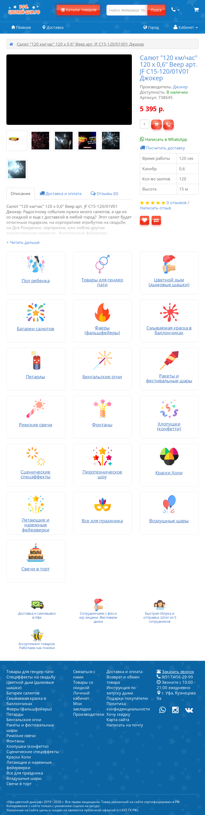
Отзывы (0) (104, 193)
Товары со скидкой (83, 684)
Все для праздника (24, 773)
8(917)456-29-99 (175, 676)
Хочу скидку (118, 714)
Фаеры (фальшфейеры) (29, 708)
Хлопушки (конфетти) (27, 746)
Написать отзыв (155, 207)
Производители (88, 714)
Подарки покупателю (127, 698)
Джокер (180, 86)
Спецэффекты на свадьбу (31, 676)
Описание (20, 193)
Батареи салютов (23, 692)
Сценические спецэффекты (32, 751)
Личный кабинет (81, 695)
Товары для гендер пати (30, 671)
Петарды (14, 714)
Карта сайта (118, 719)
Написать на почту (125, 724)
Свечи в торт (18, 783)
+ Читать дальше (23, 242)
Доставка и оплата (60, 193)
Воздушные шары (24, 778)
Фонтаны (15, 741)
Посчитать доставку (162, 147)
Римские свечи (21, 735)
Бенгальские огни (23, 719)
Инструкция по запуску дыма (121, 690)
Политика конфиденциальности (128, 706)
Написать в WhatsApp (163, 139)
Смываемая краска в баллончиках (26, 700)
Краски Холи (18, 757)
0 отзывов (177, 202)
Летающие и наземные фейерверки (29, 765)
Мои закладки (82, 706)
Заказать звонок (178, 671)
